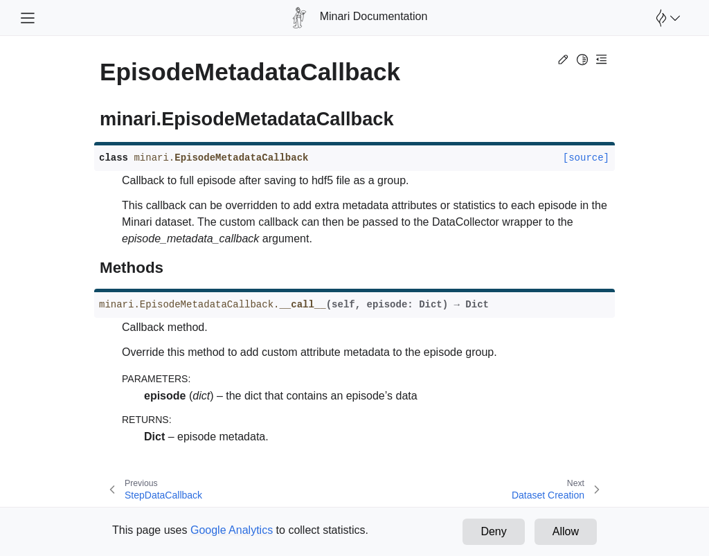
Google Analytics (231, 530)
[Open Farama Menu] (666, 18)
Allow (566, 531)
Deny (493, 531)
